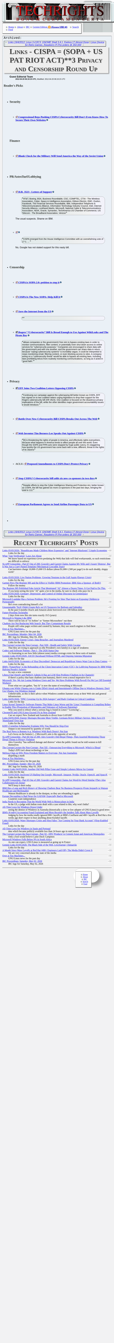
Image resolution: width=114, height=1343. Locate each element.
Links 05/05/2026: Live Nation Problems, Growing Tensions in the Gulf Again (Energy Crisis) (46, 578)
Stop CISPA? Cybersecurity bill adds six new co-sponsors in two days (56, 479)
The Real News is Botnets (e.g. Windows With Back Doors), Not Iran (35, 732)
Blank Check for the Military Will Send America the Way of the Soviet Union (60, 156)
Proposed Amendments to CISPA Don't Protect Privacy (57, 464)
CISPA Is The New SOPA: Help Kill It (39, 297)
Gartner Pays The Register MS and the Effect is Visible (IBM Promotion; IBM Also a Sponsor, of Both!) (51, 583)
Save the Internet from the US (34, 312)
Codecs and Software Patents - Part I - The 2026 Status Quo (30, 651)
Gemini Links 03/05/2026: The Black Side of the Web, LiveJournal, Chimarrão (39, 845)
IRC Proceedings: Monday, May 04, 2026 (22, 635)
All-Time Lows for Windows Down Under (22, 808)
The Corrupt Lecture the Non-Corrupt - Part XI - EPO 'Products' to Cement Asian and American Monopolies (53, 834)
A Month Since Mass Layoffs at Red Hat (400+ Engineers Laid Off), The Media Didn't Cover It (47, 851)
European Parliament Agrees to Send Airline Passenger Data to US (55, 504)
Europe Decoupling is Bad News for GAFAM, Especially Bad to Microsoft (37, 797)
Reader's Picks (13, 86)
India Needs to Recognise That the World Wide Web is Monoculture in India (38, 802)
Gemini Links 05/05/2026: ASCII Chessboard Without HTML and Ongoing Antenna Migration (47, 656)
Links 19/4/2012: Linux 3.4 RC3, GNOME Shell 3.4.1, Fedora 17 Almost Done (48, 43)
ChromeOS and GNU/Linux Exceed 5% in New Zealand (29, 713)
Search (75, 27)
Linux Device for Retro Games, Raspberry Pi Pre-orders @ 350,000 (64, 44)
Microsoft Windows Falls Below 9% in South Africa (27, 840)
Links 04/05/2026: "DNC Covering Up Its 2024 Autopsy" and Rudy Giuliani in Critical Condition (48, 700)
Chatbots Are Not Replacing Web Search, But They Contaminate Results (36, 624)
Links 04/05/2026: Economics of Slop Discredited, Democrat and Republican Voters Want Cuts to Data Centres (54, 662)
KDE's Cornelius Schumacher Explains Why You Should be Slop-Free (35, 726)
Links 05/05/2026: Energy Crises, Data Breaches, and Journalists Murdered (37, 640)
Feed (10, 29)
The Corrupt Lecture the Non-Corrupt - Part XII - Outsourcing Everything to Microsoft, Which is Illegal (51, 748)
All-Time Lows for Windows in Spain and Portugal (26, 829)
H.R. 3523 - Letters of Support (35, 192)
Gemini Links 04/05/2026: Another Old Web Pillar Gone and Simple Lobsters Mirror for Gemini (47, 770)
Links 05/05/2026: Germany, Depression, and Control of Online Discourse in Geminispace (45, 594)
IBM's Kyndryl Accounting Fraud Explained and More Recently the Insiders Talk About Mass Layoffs (50, 813)
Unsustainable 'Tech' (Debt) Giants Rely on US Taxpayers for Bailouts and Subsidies (42, 608)
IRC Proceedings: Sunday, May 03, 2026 (21, 764)
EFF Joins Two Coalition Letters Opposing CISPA (46, 388)
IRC (28, 27)
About (20, 27)
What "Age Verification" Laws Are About (21, 556)
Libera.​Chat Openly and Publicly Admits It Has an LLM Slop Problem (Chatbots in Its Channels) (48, 675)
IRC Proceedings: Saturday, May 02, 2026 (22, 862)
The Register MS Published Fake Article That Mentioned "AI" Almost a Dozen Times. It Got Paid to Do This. (54, 589)
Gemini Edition (40, 27)
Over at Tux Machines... (13, 629)
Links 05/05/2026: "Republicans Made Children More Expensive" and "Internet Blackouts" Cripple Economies (54, 551)
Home (11, 27)
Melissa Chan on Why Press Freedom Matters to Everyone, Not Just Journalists (39, 753)
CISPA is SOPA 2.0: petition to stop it (38, 283)
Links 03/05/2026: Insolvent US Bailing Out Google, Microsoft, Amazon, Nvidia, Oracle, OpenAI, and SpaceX (54, 775)
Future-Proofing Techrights (15, 613)
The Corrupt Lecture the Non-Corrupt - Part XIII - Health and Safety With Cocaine (41, 646)
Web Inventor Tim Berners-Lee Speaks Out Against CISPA (50, 434)
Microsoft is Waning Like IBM (16, 619)
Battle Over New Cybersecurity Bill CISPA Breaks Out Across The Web (57, 419)
